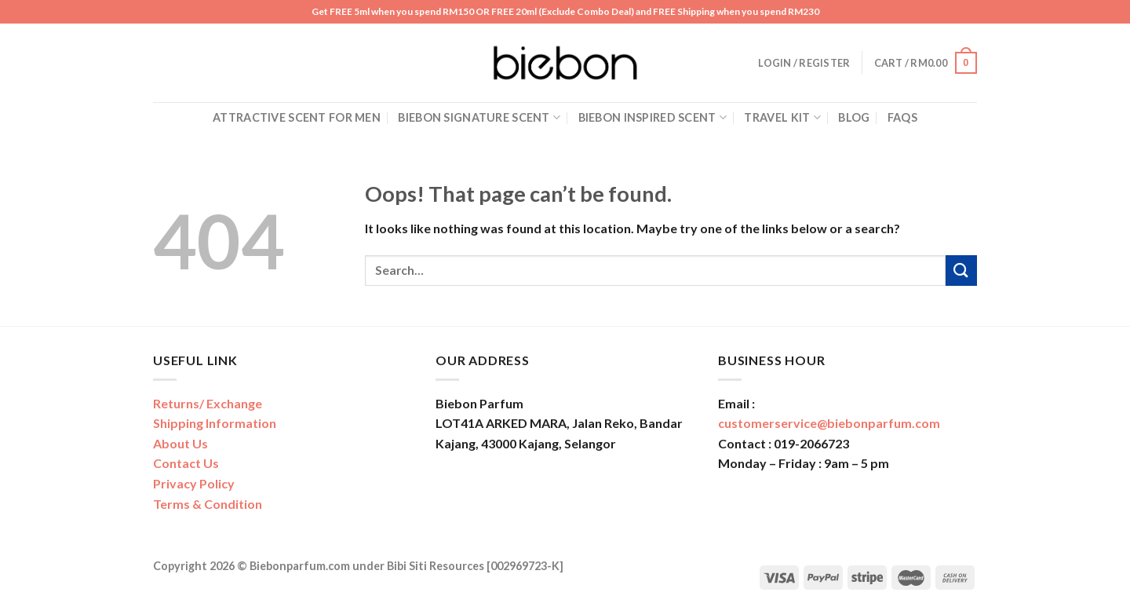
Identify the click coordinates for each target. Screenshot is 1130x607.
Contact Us (186, 462)
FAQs (902, 117)
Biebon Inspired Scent (652, 117)
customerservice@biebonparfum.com (829, 422)
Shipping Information (214, 422)
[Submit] (961, 270)
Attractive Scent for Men (297, 117)
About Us (180, 443)
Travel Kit (782, 117)
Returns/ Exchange (207, 403)
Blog (853, 117)
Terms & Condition (207, 503)
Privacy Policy (194, 483)
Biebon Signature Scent (479, 117)
